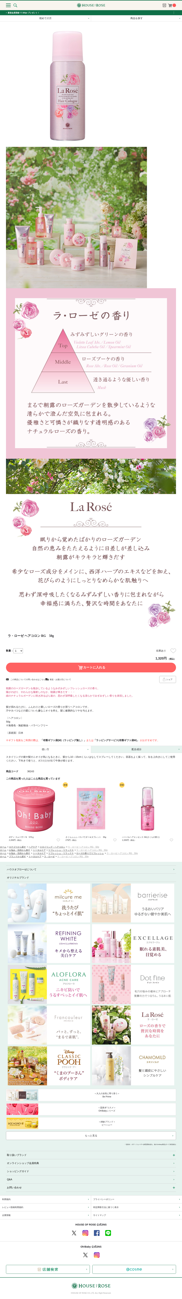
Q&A (9, 1179)
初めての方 (45, 18)
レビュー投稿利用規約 (12, 1207)
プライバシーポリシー (103, 1199)
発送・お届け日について (60, 679)
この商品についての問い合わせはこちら (27, 679)
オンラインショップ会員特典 (23, 1163)
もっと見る (91, 1135)
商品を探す (136, 18)
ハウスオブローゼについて (21, 869)
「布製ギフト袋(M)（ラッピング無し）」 (63, 740)
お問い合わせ (14, 1187)
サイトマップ (99, 1215)
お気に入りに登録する (173, 651)
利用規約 (6, 1199)
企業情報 (6, 1215)
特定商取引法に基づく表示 (106, 1207)
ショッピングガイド (18, 1171)
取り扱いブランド (17, 1155)
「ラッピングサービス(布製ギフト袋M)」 (116, 740)
